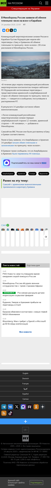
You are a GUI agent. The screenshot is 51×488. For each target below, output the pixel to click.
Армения (21, 173)
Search (40, 1)
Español (25, 394)
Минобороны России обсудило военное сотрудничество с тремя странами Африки (22, 284)
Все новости (25, 331)
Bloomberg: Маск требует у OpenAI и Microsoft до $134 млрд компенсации (24, 322)
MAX (44, 162)
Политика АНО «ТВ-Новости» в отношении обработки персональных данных (25, 463)
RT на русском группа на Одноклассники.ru (36, 406)
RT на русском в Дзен (42, 406)
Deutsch (25, 378)
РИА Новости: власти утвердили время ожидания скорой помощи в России (21, 275)
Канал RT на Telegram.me (3, 406)
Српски (26, 399)
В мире (32, 173)
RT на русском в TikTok (10, 413)
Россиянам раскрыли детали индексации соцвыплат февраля (23, 294)
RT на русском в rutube (29, 406)
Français (25, 383)
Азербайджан (8, 173)
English (25, 373)
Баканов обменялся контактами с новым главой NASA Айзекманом (25, 313)
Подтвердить (36, 482)
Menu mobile (47, 1)
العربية (25, 388)
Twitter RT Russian (16, 406)
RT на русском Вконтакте (10, 406)
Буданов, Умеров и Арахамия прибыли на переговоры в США (22, 303)
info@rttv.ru (35, 459)
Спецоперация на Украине (25, 8)
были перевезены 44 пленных (26, 153)
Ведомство (44, 173)
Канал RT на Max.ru (23, 406)
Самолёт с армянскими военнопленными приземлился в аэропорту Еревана (22, 185)
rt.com (17, 449)
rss (3, 413)
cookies (11, 485)
